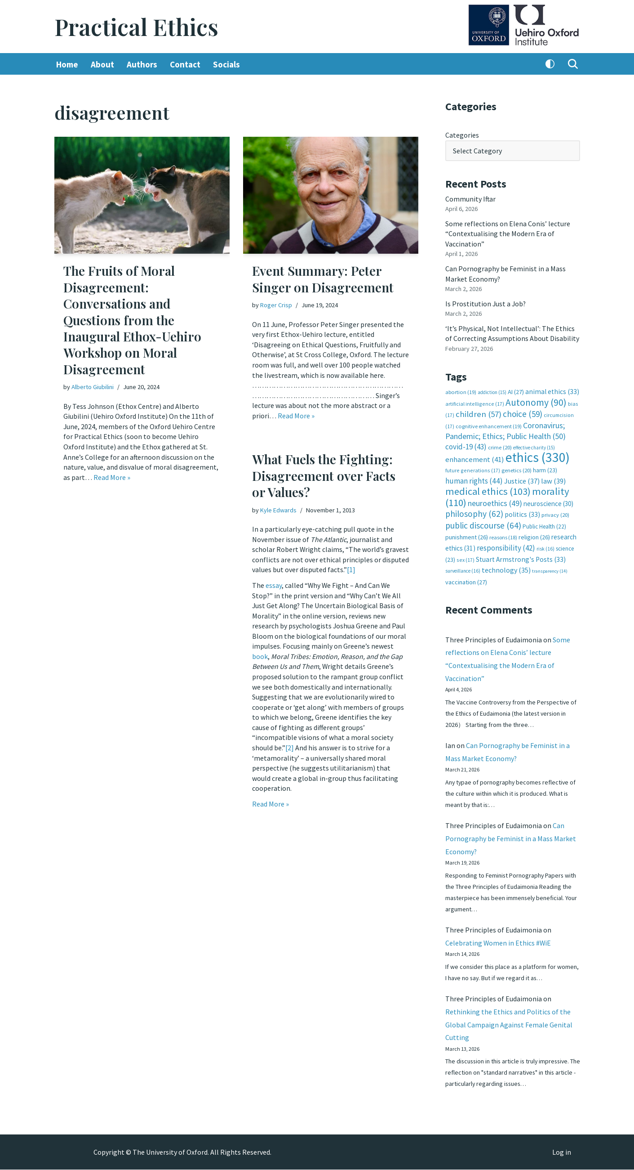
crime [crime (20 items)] (500, 445)
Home (67, 64)
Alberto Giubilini (92, 387)
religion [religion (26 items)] (534, 535)
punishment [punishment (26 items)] (466, 535)
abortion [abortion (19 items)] (460, 390)
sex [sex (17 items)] (465, 557)
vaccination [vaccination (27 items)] (466, 579)
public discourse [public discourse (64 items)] (483, 523)
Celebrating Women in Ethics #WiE (498, 941)
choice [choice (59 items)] (522, 412)
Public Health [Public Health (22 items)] (544, 524)
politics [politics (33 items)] (522, 512)
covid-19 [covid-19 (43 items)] (466, 445)
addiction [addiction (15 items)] (492, 391)
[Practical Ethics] (136, 27)
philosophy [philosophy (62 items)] (474, 511)
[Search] (573, 64)
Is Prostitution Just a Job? (486, 302)
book (260, 655)
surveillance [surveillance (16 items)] (462, 568)
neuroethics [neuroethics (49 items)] (495, 501)
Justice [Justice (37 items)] (522, 478)
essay (274, 584)
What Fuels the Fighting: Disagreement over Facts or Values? (323, 476)
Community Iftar (470, 198)
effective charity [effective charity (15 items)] (534, 446)
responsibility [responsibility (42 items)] (506, 545)
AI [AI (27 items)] (516, 390)
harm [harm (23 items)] (545, 468)
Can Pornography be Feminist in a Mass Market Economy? (510, 837)
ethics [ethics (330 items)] (537, 455)
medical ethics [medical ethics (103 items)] (488, 489)
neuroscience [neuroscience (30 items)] (548, 501)
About (102, 64)
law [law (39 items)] (553, 479)
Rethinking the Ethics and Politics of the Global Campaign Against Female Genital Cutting (508, 1024)
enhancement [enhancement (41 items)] (474, 457)
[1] (351, 569)
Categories (462, 134)
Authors (142, 64)
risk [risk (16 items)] (545, 546)
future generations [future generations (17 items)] (472, 468)
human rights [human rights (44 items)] (474, 479)
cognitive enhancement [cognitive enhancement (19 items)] (489, 424)
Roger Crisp (276, 305)
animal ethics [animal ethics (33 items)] (552, 390)
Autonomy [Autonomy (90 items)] (536, 400)
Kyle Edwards (278, 510)
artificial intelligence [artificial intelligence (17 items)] (474, 402)
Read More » (111, 476)
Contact (185, 64)
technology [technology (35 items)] (506, 567)
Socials (226, 64)
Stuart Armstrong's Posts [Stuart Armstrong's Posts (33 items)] (521, 556)
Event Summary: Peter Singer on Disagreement (323, 279)
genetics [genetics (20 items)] (516, 468)
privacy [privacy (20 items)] (555, 512)
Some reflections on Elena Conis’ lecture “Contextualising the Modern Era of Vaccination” (507, 233)
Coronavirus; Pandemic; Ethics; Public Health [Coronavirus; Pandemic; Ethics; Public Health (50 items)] (505, 428)
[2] (289, 745)
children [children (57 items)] (478, 413)
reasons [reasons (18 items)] (503, 535)
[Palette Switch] (549, 64)
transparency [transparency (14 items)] (549, 568)
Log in (561, 1152)
